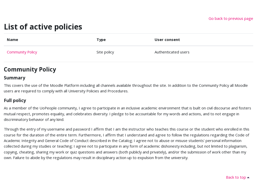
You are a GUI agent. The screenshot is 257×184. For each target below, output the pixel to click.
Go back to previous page (231, 18)
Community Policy (22, 51)
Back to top (238, 177)
